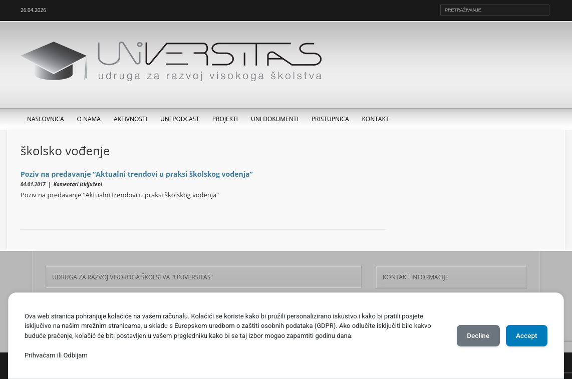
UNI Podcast (179, 119)
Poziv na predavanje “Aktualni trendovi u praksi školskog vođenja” (137, 174)
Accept (524, 335)
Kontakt (375, 119)
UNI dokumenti (275, 119)
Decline (471, 335)
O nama (89, 119)
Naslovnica (45, 119)
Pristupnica (330, 119)
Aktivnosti (130, 119)
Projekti (225, 119)
